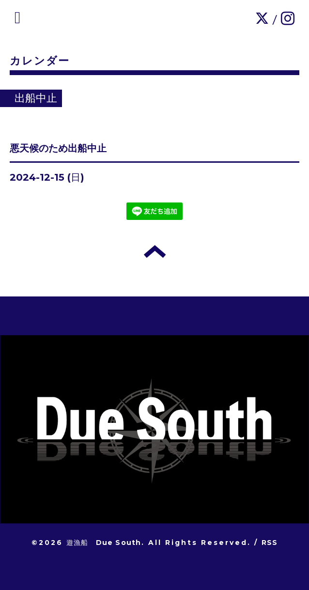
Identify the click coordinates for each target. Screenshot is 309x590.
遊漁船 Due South (103, 542)
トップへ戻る (155, 251)
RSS (270, 542)
